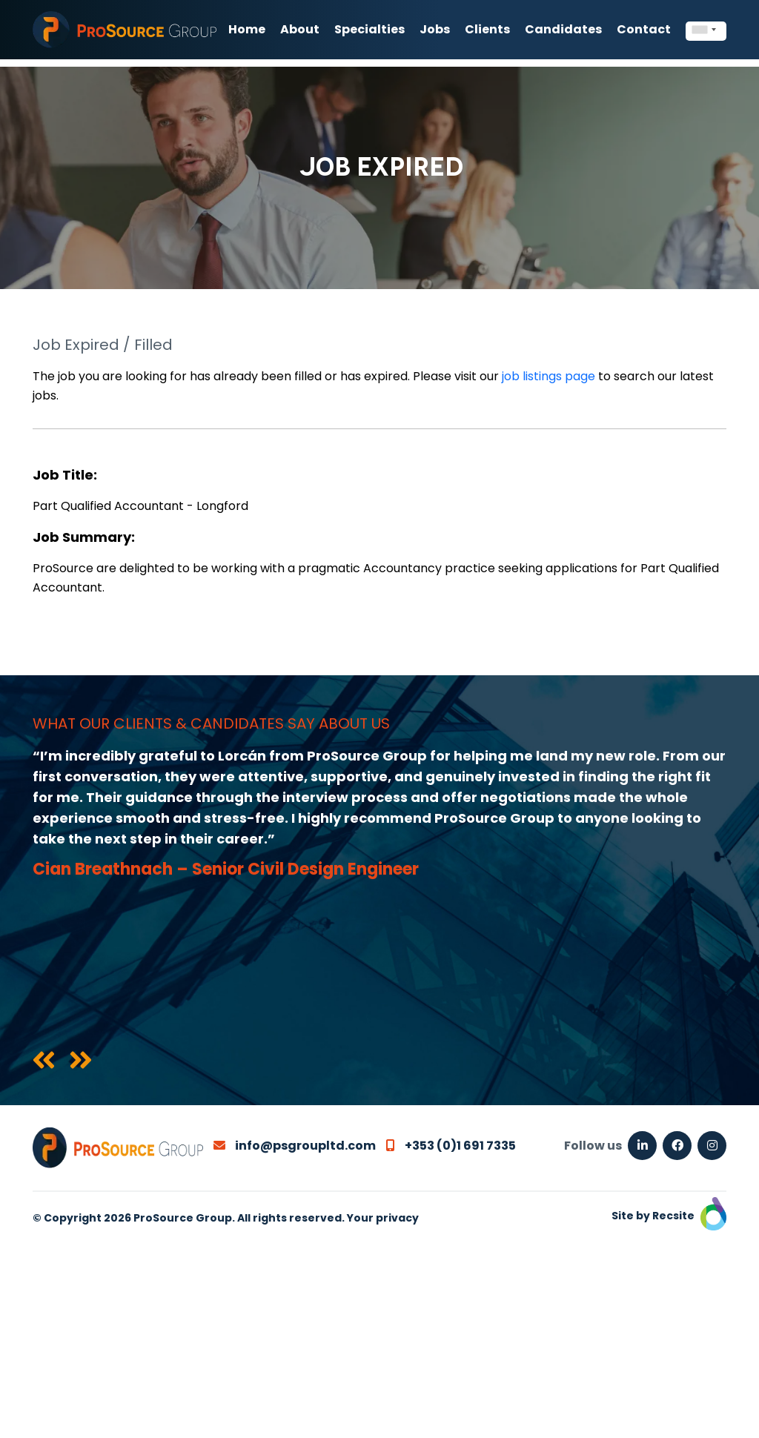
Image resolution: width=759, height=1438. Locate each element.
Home (246, 29)
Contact (644, 29)
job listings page (548, 376)
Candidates (563, 29)
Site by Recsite (668, 1215)
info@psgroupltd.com (294, 1145)
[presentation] (44, 1061)
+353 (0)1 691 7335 (451, 1145)
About (299, 29)
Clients (487, 29)
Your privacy (383, 1217)
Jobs (435, 29)
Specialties (369, 29)
